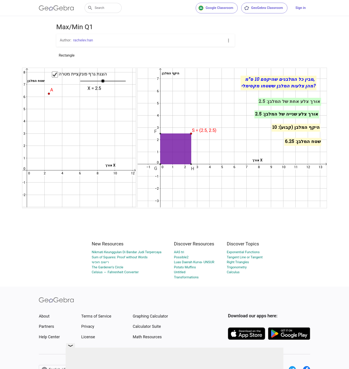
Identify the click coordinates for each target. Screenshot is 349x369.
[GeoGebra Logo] (56, 8)
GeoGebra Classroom (263, 8)
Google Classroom (215, 8)
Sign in (300, 8)
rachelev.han (83, 40)
